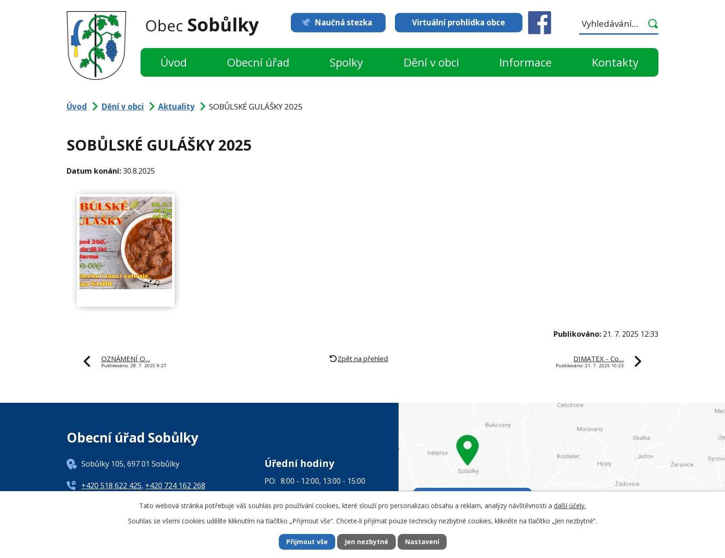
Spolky (346, 62)
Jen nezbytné (366, 542)
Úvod (173, 62)
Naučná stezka (343, 22)
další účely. (570, 505)
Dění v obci (431, 62)
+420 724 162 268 (175, 485)
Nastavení (422, 542)
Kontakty (615, 62)
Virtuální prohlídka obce (458, 22)
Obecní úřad (258, 62)
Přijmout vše (307, 542)
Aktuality (176, 106)
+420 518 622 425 (111, 485)
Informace (525, 62)
